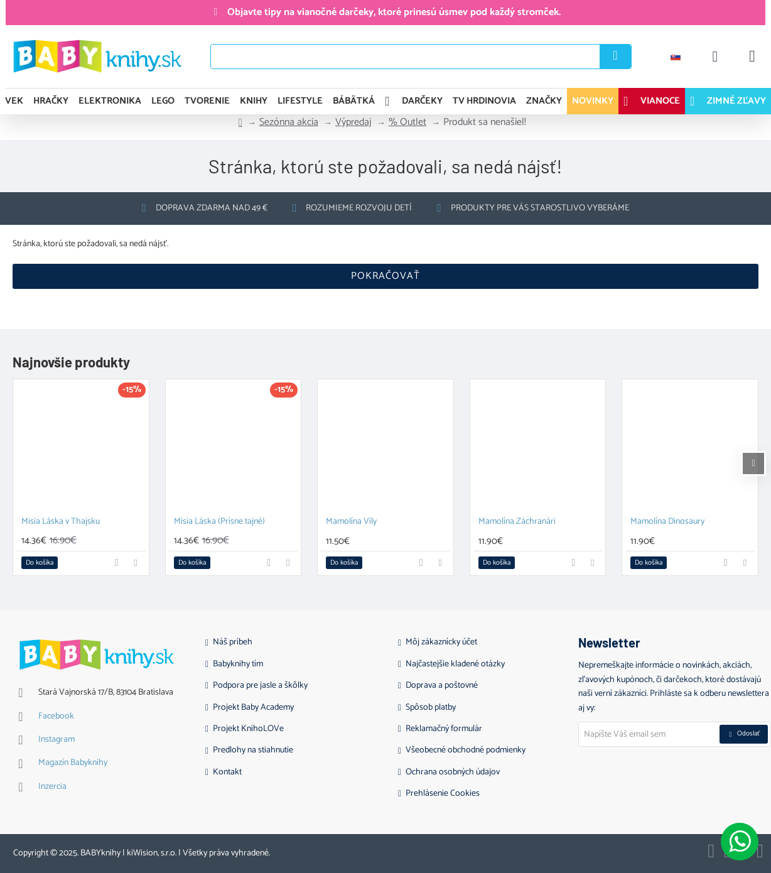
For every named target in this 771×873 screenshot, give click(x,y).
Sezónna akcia (288, 122)
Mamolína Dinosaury (667, 522)
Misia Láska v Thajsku (60, 522)
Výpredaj (353, 122)
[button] (39, 562)
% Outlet (407, 122)
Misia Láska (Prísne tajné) (219, 522)
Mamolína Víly (351, 522)
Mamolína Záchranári (517, 522)
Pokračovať (385, 276)
